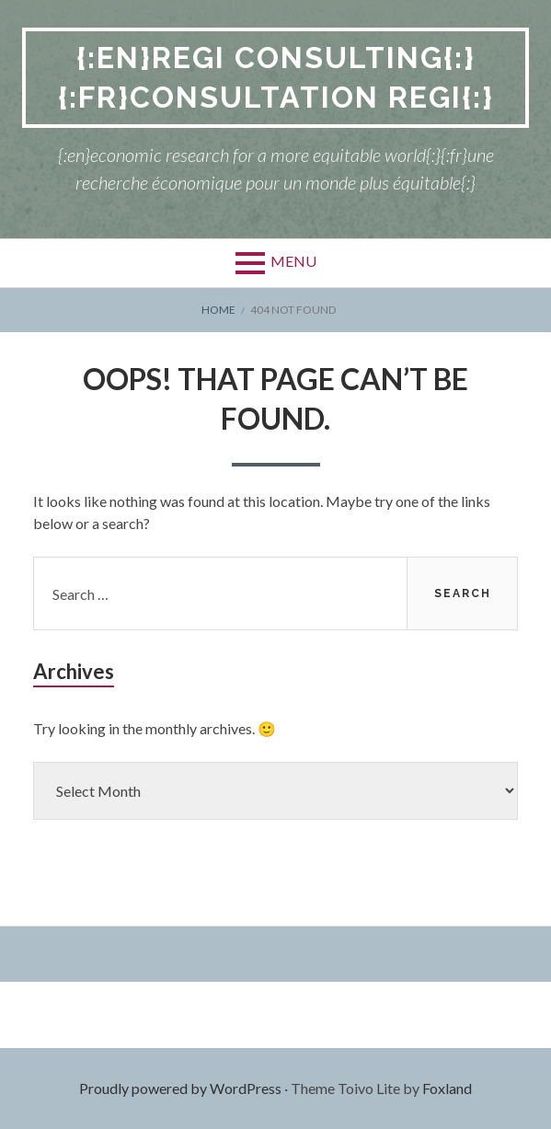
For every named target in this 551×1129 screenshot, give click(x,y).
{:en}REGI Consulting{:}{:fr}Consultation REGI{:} (276, 77)
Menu (293, 261)
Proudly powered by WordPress (180, 1088)
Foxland (447, 1088)
